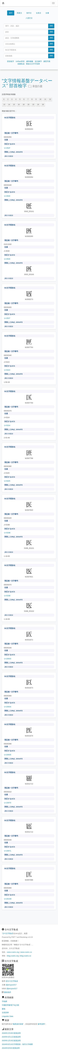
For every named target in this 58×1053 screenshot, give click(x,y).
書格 (3, 1009)
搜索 (51, 26)
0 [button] (3, 99)
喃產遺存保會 (18, 1024)
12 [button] (50, 99)
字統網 (4, 1001)
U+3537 (7, 318)
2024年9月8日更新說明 (11, 1048)
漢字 (10, 13)
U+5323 (7, 370)
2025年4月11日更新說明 (11, 1037)
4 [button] (15, 99)
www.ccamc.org (13, 952)
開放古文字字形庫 (33, 64)
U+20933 (7, 659)
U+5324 (7, 425)
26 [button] (43, 104)
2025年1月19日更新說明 (11, 1041)
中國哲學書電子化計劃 (10, 1005)
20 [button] (28, 104)
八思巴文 (29, 18)
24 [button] (38, 104)
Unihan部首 (20, 61)
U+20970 (7, 803)
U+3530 (7, 196)
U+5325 (7, 481)
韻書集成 (21, 64)
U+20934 (7, 707)
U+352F (7, 148)
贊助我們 (7, 992)
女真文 (38, 13)
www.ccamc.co (26, 952)
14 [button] (9, 104)
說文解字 (38, 61)
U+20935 (7, 755)
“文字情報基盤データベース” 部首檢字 (27, 83)
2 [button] (7, 99)
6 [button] (23, 99)
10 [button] (40, 99)
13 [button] (4, 104)
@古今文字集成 (12, 981)
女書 (47, 13)
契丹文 (29, 13)
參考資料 (41, 1024)
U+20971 (7, 851)
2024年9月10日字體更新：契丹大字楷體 (17, 1044)
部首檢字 (10, 61)
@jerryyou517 (11, 985)
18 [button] (23, 104)
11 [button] (45, 99)
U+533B (7, 533)
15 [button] (14, 104)
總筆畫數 (29, 61)
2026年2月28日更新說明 (11, 1033)
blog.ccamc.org (13, 956)
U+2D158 (7, 899)
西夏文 (19, 13)
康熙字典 (46, 61)
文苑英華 (5, 1013)
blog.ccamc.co (25, 956)
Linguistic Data (7, 1016)
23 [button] (33, 104)
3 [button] (11, 99)
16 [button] (19, 104)
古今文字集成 (7, 933)
